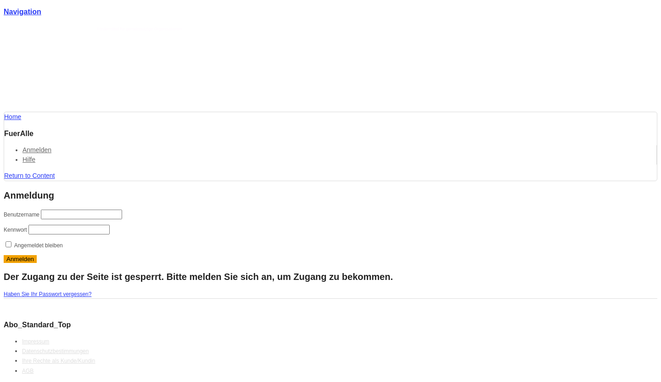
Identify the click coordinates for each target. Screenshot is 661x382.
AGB (28, 371)
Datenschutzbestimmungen (55, 351)
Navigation (22, 12)
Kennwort (15, 230)
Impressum (35, 341)
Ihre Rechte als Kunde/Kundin (58, 361)
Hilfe (28, 159)
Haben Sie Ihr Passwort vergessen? (47, 294)
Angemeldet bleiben (34, 245)
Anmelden (36, 150)
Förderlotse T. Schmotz (72, 29)
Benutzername (21, 214)
